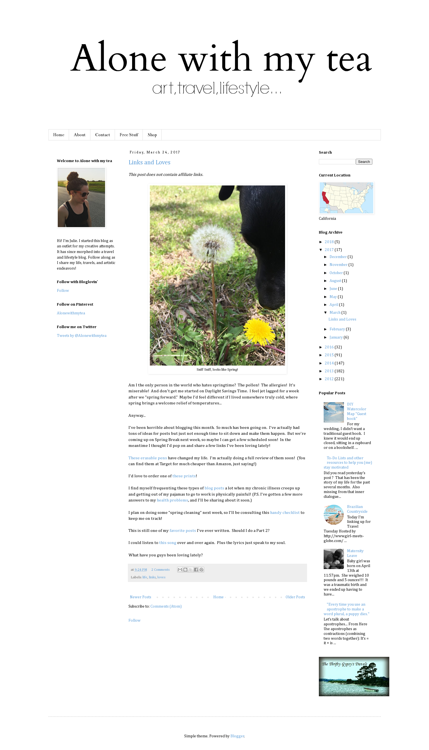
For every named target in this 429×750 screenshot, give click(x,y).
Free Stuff (129, 134)
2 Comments (160, 570)
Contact (102, 134)
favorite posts (183, 531)
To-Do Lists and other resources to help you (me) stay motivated (348, 463)
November (339, 265)
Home (58, 134)
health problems (172, 500)
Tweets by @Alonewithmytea (81, 336)
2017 (330, 250)
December (339, 257)
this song (167, 543)
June (334, 289)
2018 (330, 242)
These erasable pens (147, 458)
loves (161, 577)
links (152, 577)
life (145, 577)
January (337, 337)
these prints (184, 476)
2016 (330, 347)
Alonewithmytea (71, 313)
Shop (152, 134)
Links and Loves (149, 163)
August (336, 281)
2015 (330, 355)
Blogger (237, 736)
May (334, 297)
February (338, 329)
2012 (330, 379)
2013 (330, 371)
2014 (330, 363)
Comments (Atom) (166, 606)
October (337, 273)
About (80, 134)
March (335, 313)
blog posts (214, 488)
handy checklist (285, 513)
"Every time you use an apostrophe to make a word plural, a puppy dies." (347, 609)
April (334, 305)
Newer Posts (140, 597)
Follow (134, 621)
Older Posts (295, 597)
